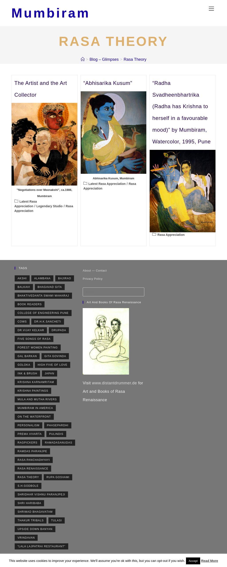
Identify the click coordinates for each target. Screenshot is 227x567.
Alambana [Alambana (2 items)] (42, 279)
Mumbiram (51, 13)
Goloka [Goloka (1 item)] (24, 365)
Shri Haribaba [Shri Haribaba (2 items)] (29, 503)
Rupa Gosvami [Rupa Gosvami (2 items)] (58, 477)
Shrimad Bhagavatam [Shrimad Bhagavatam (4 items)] (35, 512)
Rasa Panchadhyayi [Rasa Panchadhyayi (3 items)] (34, 460)
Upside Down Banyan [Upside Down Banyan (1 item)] (35, 529)
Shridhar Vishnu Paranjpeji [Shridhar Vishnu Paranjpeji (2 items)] (41, 495)
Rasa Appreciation (170, 235)
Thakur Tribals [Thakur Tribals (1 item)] (31, 521)
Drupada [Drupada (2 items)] (59, 330)
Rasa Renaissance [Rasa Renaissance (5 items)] (33, 469)
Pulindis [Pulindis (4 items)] (56, 434)
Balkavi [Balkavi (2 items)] (24, 287)
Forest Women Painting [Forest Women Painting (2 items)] (38, 348)
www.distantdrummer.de (114, 383)
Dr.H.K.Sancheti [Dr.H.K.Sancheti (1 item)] (47, 322)
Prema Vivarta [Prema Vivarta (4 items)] (30, 434)
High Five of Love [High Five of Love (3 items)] (52, 365)
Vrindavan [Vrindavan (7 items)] (26, 538)
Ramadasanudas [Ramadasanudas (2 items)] (58, 443)
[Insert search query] (113, 292)
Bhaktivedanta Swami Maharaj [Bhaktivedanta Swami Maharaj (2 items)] (43, 296)
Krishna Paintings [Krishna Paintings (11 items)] (33, 391)
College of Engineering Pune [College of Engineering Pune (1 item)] (43, 313)
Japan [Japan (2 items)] (49, 374)
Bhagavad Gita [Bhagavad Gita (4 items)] (50, 287)
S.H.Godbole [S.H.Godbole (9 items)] (28, 486)
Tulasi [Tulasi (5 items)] (56, 521)
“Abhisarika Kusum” (107, 83)
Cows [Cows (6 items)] (22, 322)
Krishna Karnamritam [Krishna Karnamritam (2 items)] (36, 382)
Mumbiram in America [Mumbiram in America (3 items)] (35, 408)
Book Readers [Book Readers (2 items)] (30, 305)
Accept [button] (193, 561)
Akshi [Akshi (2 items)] (22, 279)
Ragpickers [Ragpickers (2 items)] (27, 443)
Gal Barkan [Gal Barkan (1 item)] (27, 356)
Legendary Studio (49, 206)
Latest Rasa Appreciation (107, 184)
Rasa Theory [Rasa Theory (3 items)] (28, 477)
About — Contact (95, 271)
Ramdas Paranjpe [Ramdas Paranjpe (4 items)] (32, 452)
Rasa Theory (135, 60)
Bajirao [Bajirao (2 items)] (64, 279)
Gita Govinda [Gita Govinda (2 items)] (55, 356)
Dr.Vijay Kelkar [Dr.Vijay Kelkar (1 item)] (31, 330)
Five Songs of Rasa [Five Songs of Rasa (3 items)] (34, 339)
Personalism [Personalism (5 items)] (28, 426)
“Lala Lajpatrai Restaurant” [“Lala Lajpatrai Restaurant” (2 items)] (41, 547)
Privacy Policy (92, 279)
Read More (209, 561)
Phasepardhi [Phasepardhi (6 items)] (57, 426)
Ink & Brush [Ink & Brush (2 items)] (27, 374)
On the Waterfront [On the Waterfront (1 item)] (34, 417)
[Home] (83, 60)
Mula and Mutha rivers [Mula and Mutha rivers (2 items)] (37, 400)
